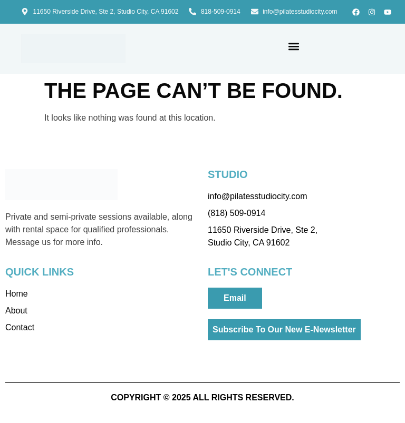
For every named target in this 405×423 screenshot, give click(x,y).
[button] (293, 46)
